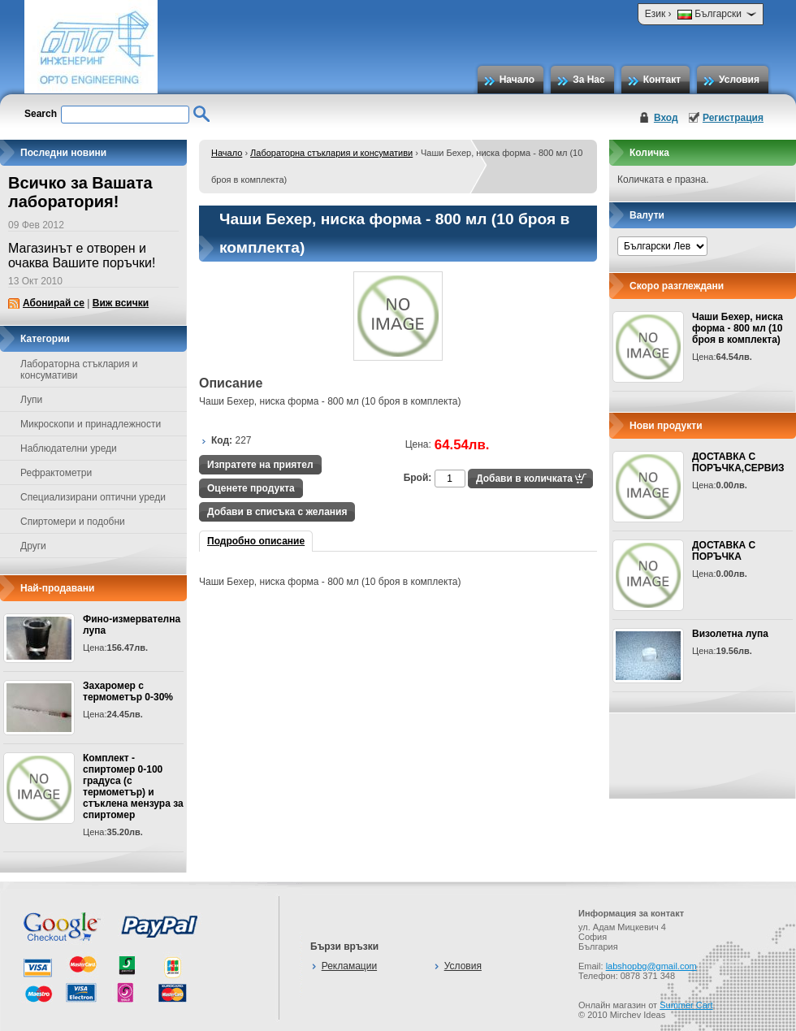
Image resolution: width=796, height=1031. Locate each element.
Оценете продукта (251, 488)
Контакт (662, 79)
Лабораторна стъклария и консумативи (331, 153)
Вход (666, 117)
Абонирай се (53, 303)
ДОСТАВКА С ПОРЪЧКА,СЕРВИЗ (738, 462)
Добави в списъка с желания (277, 512)
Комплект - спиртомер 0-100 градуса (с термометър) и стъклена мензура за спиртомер (133, 786)
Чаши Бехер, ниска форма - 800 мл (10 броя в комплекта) (737, 328)
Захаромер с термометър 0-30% (128, 691)
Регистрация (733, 117)
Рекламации (349, 966)
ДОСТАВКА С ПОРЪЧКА (723, 550)
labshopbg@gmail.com (651, 966)
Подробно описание (256, 541)
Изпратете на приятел (260, 464)
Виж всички (121, 303)
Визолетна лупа (730, 633)
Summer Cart (686, 1005)
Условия (739, 79)
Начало (517, 79)
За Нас (589, 79)
